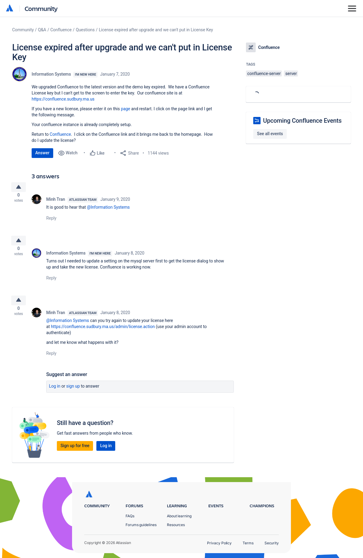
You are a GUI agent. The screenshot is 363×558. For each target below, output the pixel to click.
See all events (270, 133)
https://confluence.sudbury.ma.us (63, 99)
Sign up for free (74, 452)
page (125, 108)
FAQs (130, 516)
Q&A (42, 29)
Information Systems (51, 74)
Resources (176, 524)
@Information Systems (108, 209)
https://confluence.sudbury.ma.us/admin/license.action (103, 333)
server (291, 73)
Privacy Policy (219, 543)
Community (41, 8)
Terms (248, 543)
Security (271, 543)
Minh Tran (55, 201)
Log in (54, 393)
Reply (51, 220)
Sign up (73, 393)
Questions (85, 29)
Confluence (61, 29)
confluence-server (264, 73)
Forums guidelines (141, 524)
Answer (42, 152)
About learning (179, 516)
